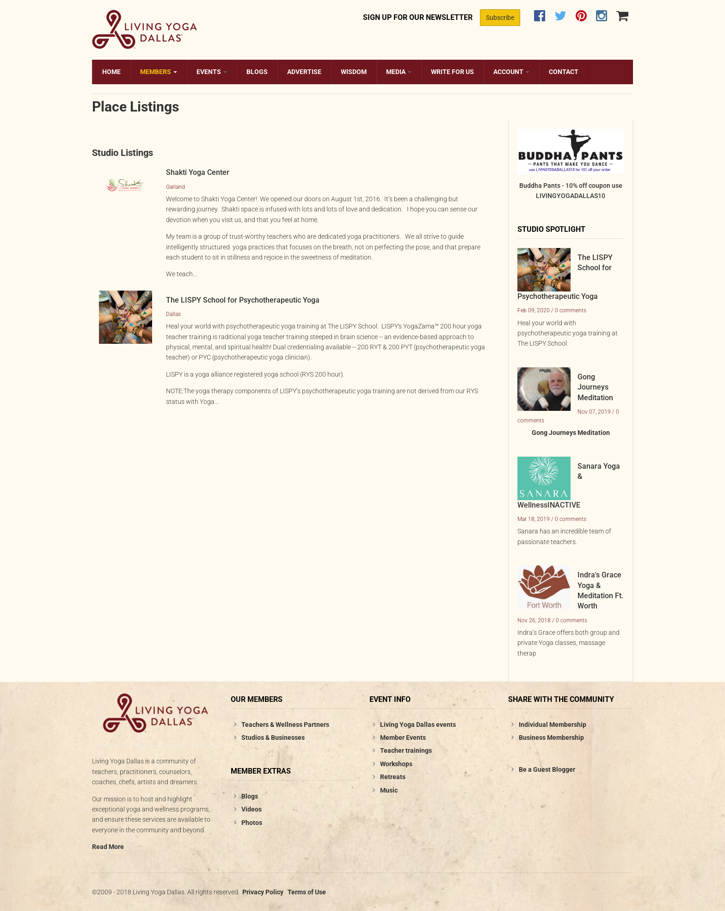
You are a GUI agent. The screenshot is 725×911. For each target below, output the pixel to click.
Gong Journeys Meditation (595, 387)
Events (212, 71)
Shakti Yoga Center (197, 172)
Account (511, 71)
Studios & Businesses (273, 737)
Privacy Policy (262, 892)
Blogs (257, 71)
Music (389, 790)
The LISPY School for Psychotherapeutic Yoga (242, 300)
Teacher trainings (406, 750)
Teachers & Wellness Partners (285, 724)
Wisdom (354, 71)
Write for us (452, 71)
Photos (251, 822)
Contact (563, 71)
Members (158, 71)
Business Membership (551, 737)
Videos (251, 809)
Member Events (403, 737)
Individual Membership (552, 724)
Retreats (393, 777)
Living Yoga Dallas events (418, 724)
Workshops (396, 764)
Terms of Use (307, 892)
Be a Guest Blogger (547, 769)
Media (399, 71)
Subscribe (500, 17)
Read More (108, 846)
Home (111, 71)
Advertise (304, 71)
